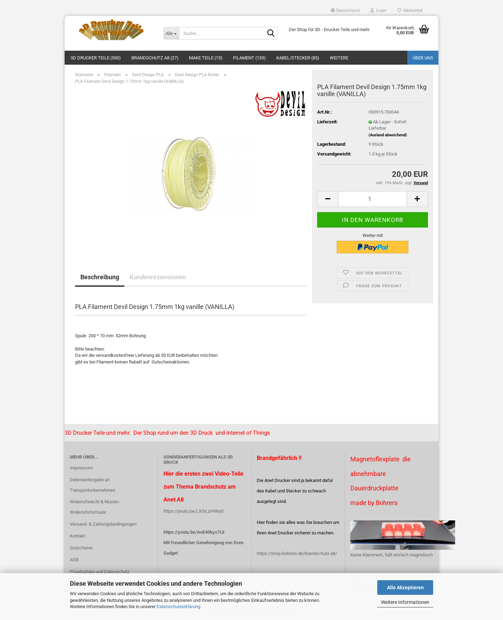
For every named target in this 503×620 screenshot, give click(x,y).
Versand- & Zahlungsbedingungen (103, 524)
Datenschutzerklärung (178, 606)
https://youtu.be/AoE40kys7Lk (194, 532)
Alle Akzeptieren (405, 587)
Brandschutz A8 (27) (154, 57)
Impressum (81, 467)
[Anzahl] (372, 199)
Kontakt (77, 536)
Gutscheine (81, 547)
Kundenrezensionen (158, 277)
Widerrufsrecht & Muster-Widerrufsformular (95, 507)
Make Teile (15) (206, 57)
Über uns (423, 57)
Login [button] (378, 10)
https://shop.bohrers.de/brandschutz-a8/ (297, 553)
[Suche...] (171, 33)
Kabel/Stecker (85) (297, 57)
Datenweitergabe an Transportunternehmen (92, 485)
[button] (345, 10)
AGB (74, 559)
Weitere (339, 57)
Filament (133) (249, 57)
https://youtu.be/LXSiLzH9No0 (193, 511)
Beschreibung (99, 277)
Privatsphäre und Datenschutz (99, 571)
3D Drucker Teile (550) (96, 57)
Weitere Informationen (405, 602)
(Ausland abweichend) (388, 135)
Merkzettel (410, 10)
